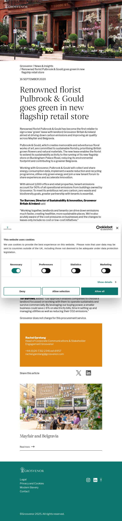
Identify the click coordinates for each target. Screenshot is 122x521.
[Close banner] (117, 228)
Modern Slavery (29, 487)
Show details (105, 282)
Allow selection (61, 291)
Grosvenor (26, 66)
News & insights (43, 66)
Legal (23, 479)
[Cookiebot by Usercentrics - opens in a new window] (98, 228)
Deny (22, 291)
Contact (24, 491)
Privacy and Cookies (32, 483)
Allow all (100, 291)
